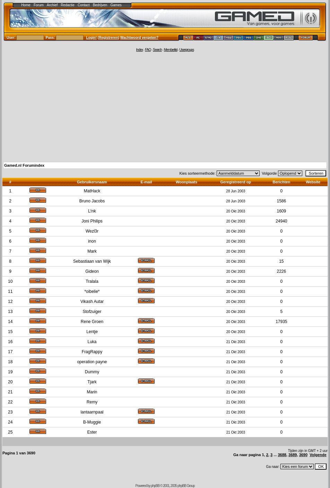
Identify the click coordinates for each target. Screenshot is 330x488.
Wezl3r (92, 231)
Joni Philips (92, 221)
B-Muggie (92, 422)
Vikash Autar (92, 301)
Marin (92, 392)
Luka (91, 341)
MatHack (92, 191)
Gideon (92, 271)
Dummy (92, 371)
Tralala (92, 281)
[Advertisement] (165, 106)
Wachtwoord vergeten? (139, 38)
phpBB (155, 486)
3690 (303, 455)
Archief (52, 5)
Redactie (67, 5)
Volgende (318, 455)
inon (92, 241)
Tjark (92, 382)
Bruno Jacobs (92, 201)
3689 (292, 455)
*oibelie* (91, 291)
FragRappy (92, 351)
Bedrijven (100, 5)
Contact (83, 5)
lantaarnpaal (91, 412)
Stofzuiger (91, 311)
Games (116, 5)
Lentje (92, 331)
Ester (92, 432)
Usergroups (186, 50)
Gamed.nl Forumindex (24, 165)
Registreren (108, 38)
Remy (92, 402)
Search (157, 50)
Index (139, 50)
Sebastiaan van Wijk (92, 261)
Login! (91, 38)
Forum (39, 5)
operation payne (92, 361)
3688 (282, 455)
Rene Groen (92, 321)
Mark (92, 251)
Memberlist (170, 50)
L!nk (92, 211)
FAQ (148, 50)
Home (26, 5)
